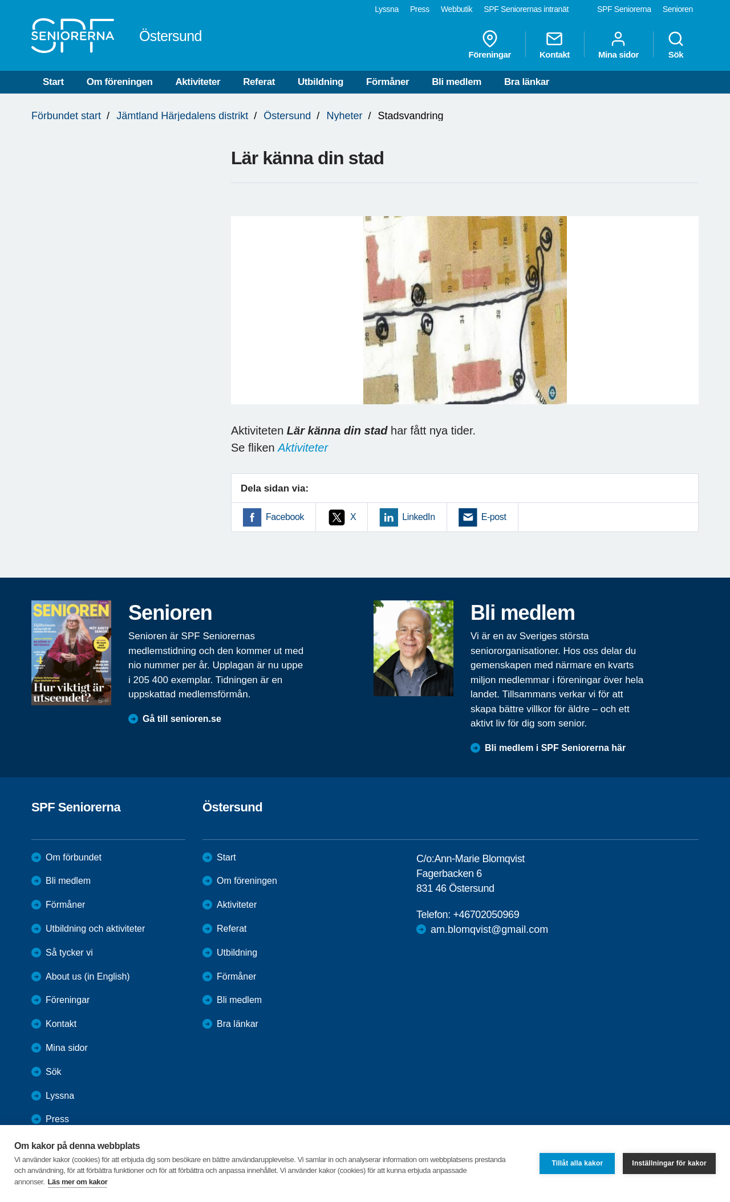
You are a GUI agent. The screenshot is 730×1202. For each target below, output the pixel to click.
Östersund (287, 116)
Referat (259, 81)
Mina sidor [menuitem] (618, 44)
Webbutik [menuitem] (456, 9)
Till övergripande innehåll (0, 0)
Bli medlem (456, 81)
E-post (493, 517)
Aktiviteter (197, 81)
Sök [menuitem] (675, 44)
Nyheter (344, 116)
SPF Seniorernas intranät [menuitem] (526, 9)
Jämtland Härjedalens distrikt (182, 116)
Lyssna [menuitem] (387, 9)
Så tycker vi (69, 952)
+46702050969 (486, 914)
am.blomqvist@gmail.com (489, 929)
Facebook (285, 517)
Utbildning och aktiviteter (95, 928)
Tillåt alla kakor (577, 1163)
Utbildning (320, 81)
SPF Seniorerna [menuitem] (624, 9)
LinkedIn (418, 517)
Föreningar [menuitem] (490, 44)
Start (53, 81)
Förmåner (387, 81)
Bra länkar (526, 81)
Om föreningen (120, 81)
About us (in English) (88, 976)
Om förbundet (74, 857)
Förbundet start (66, 116)
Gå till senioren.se (182, 719)
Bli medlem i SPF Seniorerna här (555, 748)
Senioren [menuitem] (678, 9)
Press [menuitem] (419, 9)
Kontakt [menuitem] (555, 44)
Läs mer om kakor (78, 1181)
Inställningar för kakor (669, 1163)
